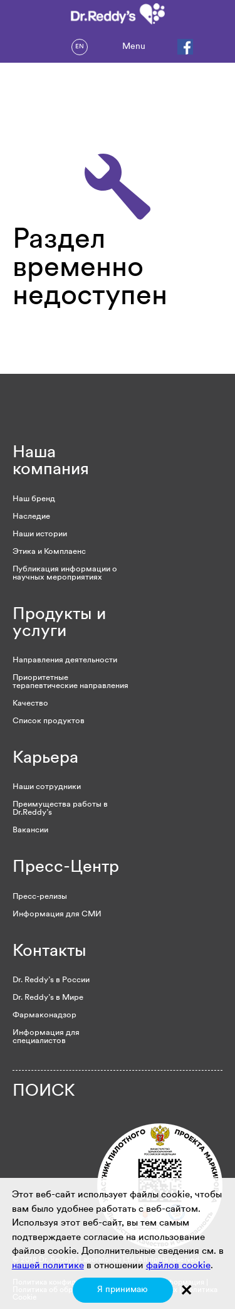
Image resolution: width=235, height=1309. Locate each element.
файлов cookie (178, 1266)
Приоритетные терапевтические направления (70, 682)
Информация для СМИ (57, 914)
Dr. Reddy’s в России (51, 980)
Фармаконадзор (44, 1015)
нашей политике (48, 1266)
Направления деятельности (65, 660)
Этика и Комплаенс (49, 552)
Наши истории (40, 534)
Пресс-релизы (40, 897)
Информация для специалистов (46, 1037)
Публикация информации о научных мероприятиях (65, 573)
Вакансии (30, 830)
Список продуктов (49, 721)
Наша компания (51, 462)
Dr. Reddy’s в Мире (48, 998)
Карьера (45, 758)
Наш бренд (34, 499)
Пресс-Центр (66, 867)
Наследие (31, 516)
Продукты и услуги (59, 623)
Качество (30, 703)
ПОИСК (44, 1091)
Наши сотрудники (47, 787)
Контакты (49, 951)
